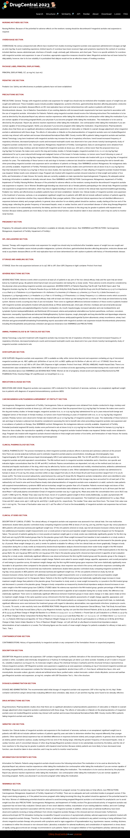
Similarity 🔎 (68, 14)
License (78, 834)
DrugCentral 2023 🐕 (33, 4)
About (95, 14)
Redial (86, 14)
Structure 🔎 (52, 14)
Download (106, 14)
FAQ (125, 14)
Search (39, 14)
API (78, 14)
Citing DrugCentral (57, 834)
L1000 (117, 14)
